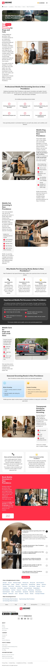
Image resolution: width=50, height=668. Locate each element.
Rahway (38, 584)
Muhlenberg (31, 589)
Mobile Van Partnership (7, 656)
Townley (5, 586)
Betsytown (18, 586)
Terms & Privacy (5, 648)
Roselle (27, 593)
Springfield (25, 591)
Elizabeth (21, 593)
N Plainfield (37, 589)
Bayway (38, 586)
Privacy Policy (4, 662)
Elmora (43, 586)
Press (3, 638)
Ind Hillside (20, 588)
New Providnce (6, 584)
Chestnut (44, 584)
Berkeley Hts (26, 582)
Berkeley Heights (17, 582)
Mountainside (39, 591)
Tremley (18, 584)
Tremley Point (24, 584)
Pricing (3, 626)
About (3, 625)
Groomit (5, 6)
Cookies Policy (12, 662)
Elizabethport (37, 588)
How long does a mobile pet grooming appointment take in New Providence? (31, 559)
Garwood (25, 589)
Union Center (11, 586)
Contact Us (4, 635)
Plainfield (5, 593)
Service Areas (5, 628)
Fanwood (19, 589)
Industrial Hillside (28, 588)
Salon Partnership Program (8, 658)
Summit (10, 582)
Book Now (8, 24)
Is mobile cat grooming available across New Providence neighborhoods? (33, 552)
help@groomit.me (28, 615)
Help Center (4, 644)
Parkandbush (6, 588)
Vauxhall (5, 582)
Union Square (32, 586)
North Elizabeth (6, 589)
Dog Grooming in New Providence (26, 598)
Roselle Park (13, 588)
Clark (12, 591)
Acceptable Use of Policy (21, 662)
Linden (12, 584)
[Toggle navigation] (47, 3)
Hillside (32, 593)
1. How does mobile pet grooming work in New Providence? (33, 531)
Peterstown (25, 586)
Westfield (31, 591)
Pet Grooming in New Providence (10, 598)
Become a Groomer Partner (8, 654)
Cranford (13, 589)
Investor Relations (6, 640)
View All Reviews (8, 515)
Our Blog (4, 650)
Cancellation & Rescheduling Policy (9, 646)
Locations (11, 6)
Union (23, 6)
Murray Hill (32, 582)
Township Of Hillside (39, 593)
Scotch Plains (18, 591)
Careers (4, 636)
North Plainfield (6, 591)
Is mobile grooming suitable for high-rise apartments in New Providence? (32, 565)
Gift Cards (4, 630)
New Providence (30, 6)
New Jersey (18, 6)
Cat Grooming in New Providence (10, 600)
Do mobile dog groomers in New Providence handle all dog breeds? (33, 546)
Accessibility (30, 662)
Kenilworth (11, 593)
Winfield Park (32, 584)
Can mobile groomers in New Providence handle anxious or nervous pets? (32, 572)
